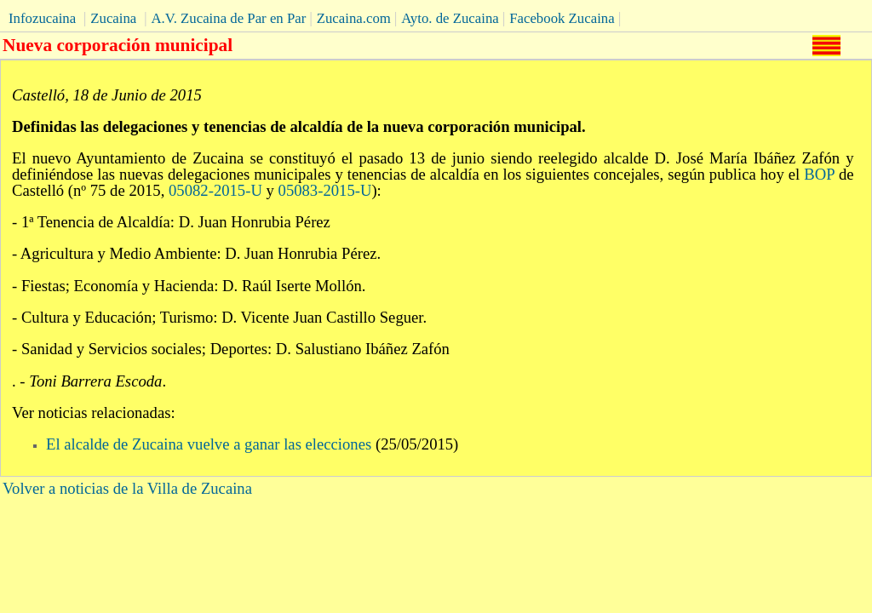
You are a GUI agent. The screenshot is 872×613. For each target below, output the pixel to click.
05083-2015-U (325, 190)
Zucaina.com (354, 18)
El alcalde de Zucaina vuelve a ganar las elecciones (208, 444)
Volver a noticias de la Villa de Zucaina (127, 488)
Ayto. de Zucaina (450, 18)
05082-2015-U (215, 190)
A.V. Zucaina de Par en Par (228, 18)
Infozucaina (42, 18)
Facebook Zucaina (561, 18)
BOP (819, 174)
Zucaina (113, 18)
